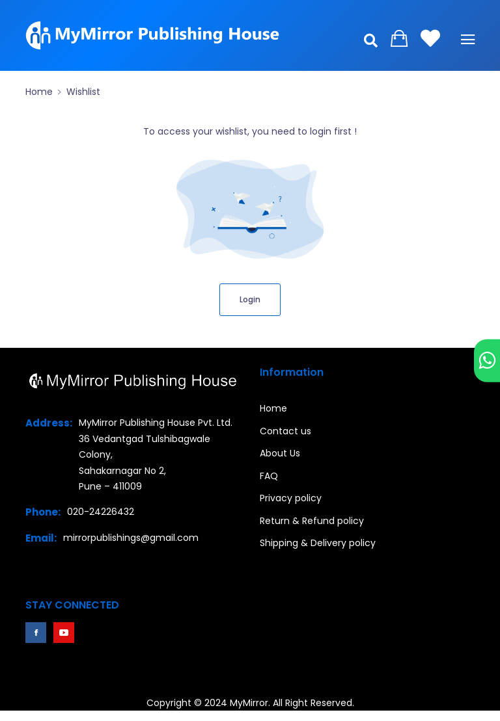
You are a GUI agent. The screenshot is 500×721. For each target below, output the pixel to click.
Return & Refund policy (312, 520)
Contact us (285, 431)
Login (250, 299)
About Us (280, 453)
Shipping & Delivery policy (318, 542)
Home (39, 91)
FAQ (269, 475)
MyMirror (249, 702)
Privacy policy (291, 498)
